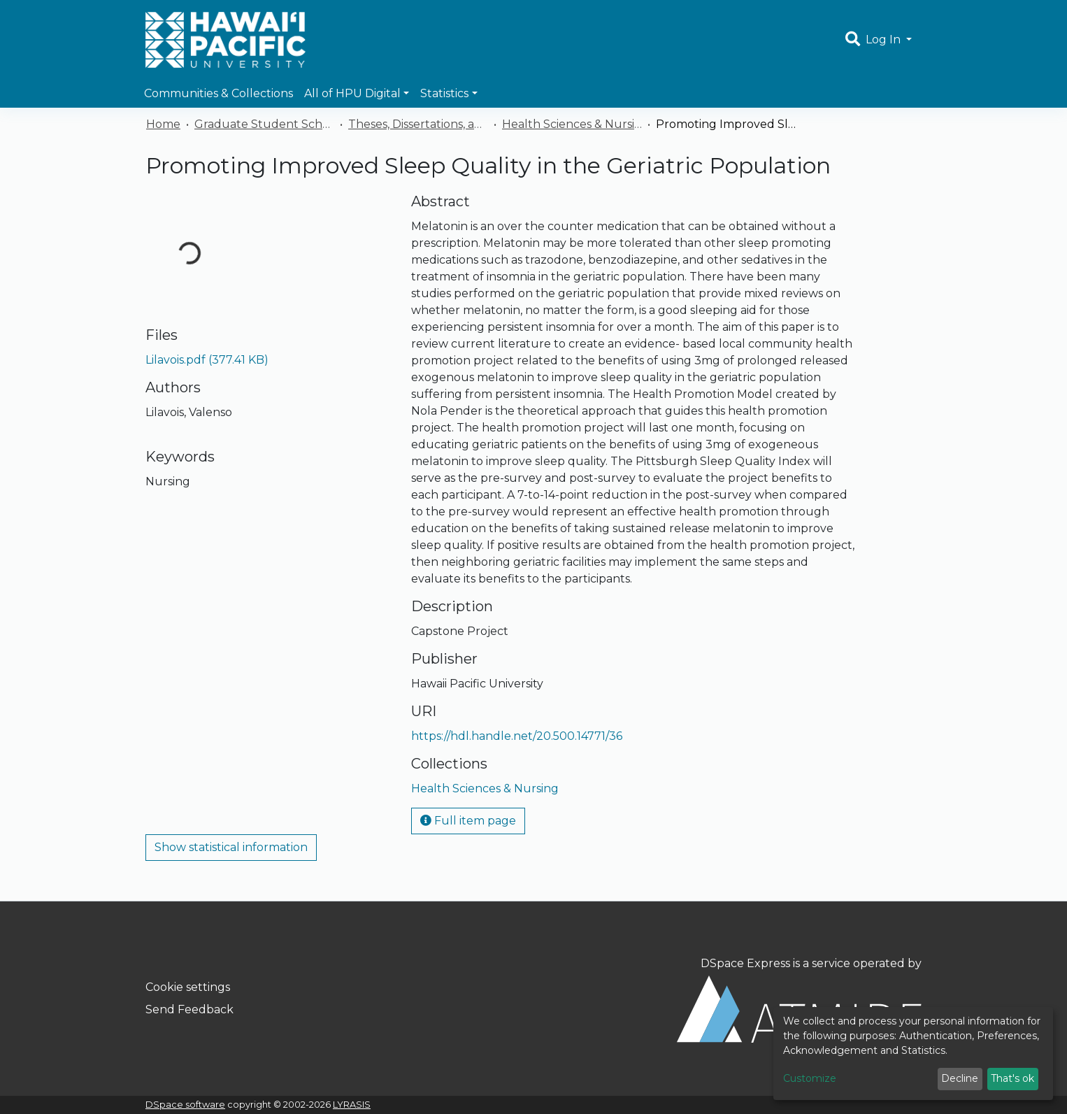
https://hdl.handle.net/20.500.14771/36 (516, 736)
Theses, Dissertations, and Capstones (418, 124)
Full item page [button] (468, 820)
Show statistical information (231, 847)
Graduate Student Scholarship (264, 124)
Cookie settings (187, 987)
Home (163, 124)
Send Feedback (189, 1009)
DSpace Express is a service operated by (799, 999)
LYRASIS (352, 1104)
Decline (959, 1078)
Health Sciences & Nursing (572, 124)
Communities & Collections (218, 93)
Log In (884, 39)
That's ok (1012, 1078)
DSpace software (185, 1104)
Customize (809, 1078)
